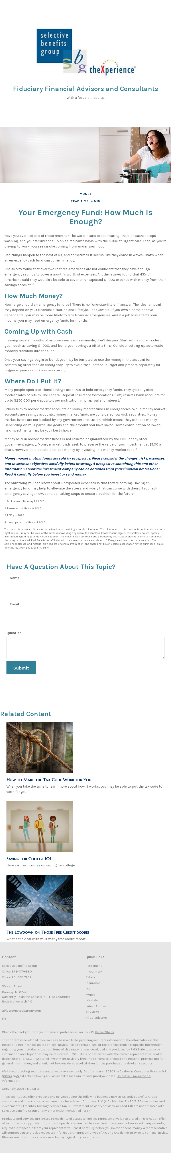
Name (15, 578)
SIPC (138, 1101)
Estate (90, 977)
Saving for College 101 (28, 858)
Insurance (93, 983)
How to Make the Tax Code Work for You (48, 779)
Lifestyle (92, 1000)
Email (14, 604)
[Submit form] (21, 667)
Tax (88, 989)
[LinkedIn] (4, 1018)
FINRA (129, 1101)
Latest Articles (96, 1006)
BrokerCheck (104, 1032)
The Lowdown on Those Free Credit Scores (48, 932)
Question (14, 633)
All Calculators (96, 1018)
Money (90, 994)
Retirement (94, 966)
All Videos (92, 1012)
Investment (94, 971)
